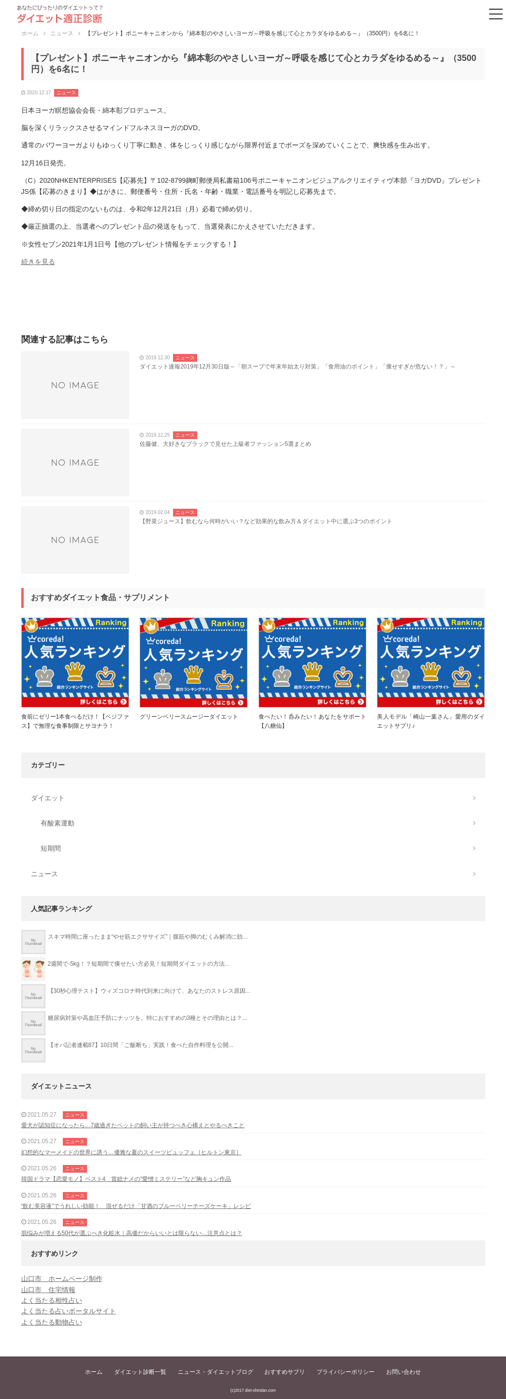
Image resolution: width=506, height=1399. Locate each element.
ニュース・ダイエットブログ (215, 1372)
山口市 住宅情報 (48, 1290)
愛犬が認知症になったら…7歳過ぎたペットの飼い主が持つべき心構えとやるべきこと (133, 1125)
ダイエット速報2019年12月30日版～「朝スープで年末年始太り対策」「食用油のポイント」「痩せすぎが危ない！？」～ (297, 366)
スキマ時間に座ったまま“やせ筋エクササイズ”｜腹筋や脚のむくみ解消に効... (148, 936)
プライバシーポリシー (346, 1372)
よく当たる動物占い (51, 1322)
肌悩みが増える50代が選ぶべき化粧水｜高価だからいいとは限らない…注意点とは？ (131, 1233)
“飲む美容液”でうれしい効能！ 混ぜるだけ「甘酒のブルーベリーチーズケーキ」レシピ (136, 1206)
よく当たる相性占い (51, 1300)
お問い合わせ (403, 1372)
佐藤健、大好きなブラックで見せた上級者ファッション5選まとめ (225, 444)
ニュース (66, 92)
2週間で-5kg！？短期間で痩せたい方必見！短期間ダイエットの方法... (139, 963)
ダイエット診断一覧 (140, 1372)
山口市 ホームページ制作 (61, 1278)
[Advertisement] (253, 303)
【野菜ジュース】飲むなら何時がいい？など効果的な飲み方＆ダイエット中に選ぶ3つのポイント (266, 521)
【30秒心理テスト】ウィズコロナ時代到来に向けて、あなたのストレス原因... (149, 990)
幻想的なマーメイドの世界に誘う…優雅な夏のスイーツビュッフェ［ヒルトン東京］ (131, 1152)
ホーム (93, 1372)
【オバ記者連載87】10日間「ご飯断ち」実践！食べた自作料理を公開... (141, 1045)
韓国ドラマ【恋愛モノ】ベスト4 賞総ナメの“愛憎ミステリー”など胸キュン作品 (126, 1179)
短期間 (51, 848)
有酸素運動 (57, 823)
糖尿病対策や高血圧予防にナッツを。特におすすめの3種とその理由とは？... (147, 1018)
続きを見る (38, 261)
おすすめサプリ (284, 1372)
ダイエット (48, 798)
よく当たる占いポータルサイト (68, 1311)
